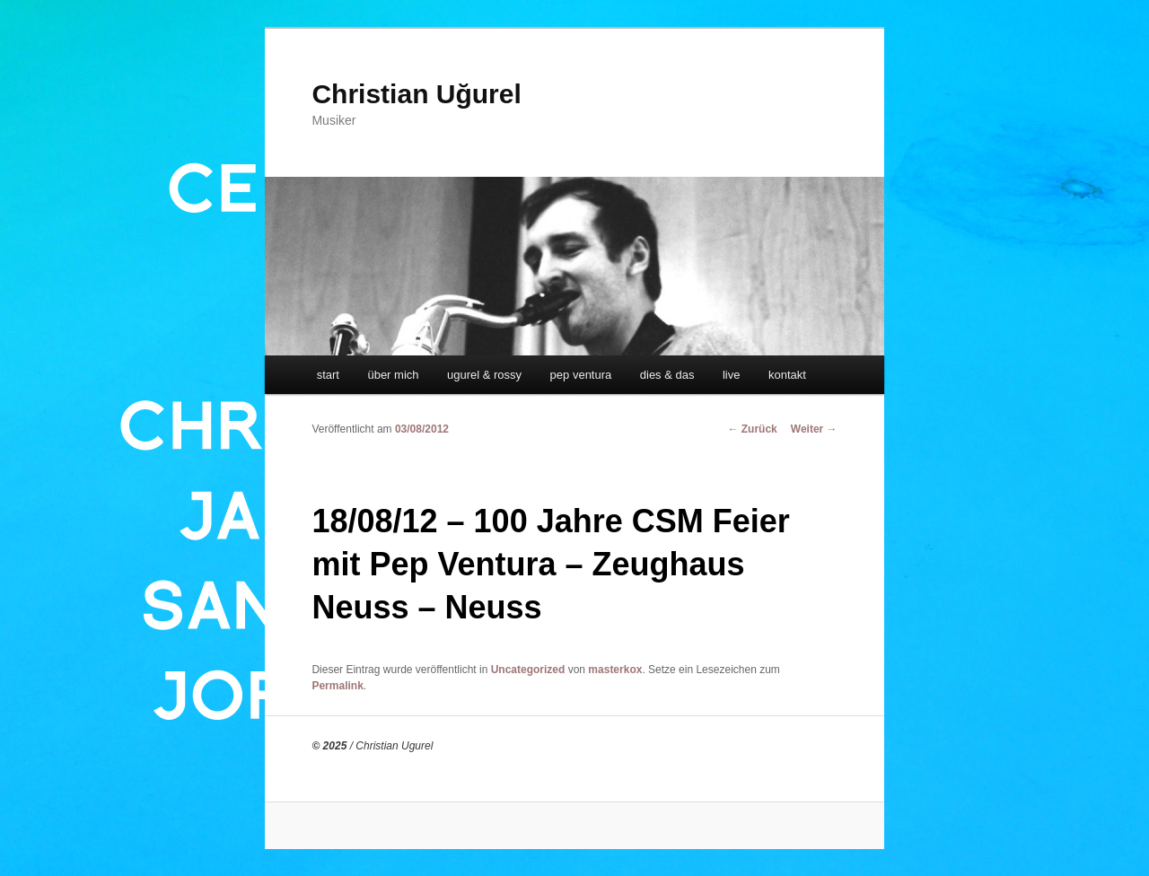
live (732, 374)
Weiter (814, 429)
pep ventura (581, 374)
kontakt (787, 374)
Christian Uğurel (416, 94)
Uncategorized (528, 669)
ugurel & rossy (484, 374)
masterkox (615, 669)
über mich (392, 374)
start (328, 374)
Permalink (337, 685)
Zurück (751, 429)
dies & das (667, 374)
